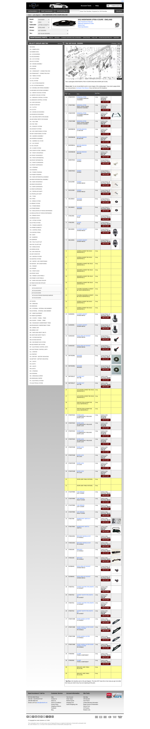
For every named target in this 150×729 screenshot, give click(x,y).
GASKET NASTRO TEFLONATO (85, 587)
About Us (53, 700)
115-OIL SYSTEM (34, 80)
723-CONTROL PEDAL (35, 232)
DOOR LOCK (80, 415)
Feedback (53, 708)
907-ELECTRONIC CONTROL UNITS (38, 349)
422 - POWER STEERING (36, 172)
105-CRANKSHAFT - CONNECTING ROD (40, 73)
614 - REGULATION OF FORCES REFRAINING (41, 210)
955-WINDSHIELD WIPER (36, 378)
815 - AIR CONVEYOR (35, 251)
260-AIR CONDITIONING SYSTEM (38, 133)
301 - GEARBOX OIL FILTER (36, 140)
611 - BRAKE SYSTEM (35, 201)
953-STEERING (33, 373)
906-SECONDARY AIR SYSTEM (37, 344)
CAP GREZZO (80, 492)
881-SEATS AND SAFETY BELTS (38, 335)
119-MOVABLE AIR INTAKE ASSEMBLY (39, 90)
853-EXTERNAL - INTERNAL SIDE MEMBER (40, 310)
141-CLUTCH (33, 109)
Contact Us (54, 699)
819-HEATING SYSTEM (35, 258)
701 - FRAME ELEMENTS (36, 225)
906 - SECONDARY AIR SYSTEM (38, 342)
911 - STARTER (33, 351)
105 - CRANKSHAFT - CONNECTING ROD (40, 71)
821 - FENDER (33, 266)
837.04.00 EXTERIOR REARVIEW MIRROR (42, 295)
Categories (33, 11)
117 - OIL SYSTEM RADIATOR (37, 83)
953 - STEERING (34, 371)
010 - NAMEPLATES (34, 49)
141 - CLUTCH (33, 107)
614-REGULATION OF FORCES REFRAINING (41, 213)
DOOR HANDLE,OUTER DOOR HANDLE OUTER (85, 627)
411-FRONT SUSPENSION (36, 164)
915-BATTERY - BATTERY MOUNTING (39, 359)
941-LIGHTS (33, 363)
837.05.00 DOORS (36, 297)
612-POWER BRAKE (35, 208)
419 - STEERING (34, 167)
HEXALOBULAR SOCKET (83, 336)
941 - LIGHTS (33, 361)
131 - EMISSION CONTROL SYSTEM (39, 97)
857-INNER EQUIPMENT (36, 315)
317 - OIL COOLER (34, 143)
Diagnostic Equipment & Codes (86, 23)
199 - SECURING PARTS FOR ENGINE (39, 116)
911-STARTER (33, 354)
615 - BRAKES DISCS (35, 215)
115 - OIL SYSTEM (34, 78)
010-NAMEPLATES (34, 51)
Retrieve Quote (70, 700)
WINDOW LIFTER (81, 97)
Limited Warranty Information (90, 702)
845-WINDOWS (33, 306)
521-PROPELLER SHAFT (36, 193)
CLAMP (79, 653)
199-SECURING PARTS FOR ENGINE (39, 119)
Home (29, 15)
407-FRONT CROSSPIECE (36, 155)
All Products (86, 708)
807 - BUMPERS (34, 237)
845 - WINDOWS (34, 303)
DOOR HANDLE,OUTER (83, 619)
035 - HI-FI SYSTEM (34, 59)
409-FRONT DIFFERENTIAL (36, 160)
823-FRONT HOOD (34, 273)
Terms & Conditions (56, 702)
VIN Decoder (86, 699)
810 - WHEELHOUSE (35, 246)
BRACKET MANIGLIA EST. (84, 536)
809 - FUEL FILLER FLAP (36, 242)
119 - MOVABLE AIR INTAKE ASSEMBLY (39, 87)
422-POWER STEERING (35, 174)
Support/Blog (62, 11)
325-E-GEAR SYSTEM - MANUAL (38, 150)
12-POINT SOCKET (82, 229)
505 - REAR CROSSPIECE (36, 181)
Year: (31, 22)
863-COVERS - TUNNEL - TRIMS (37, 320)
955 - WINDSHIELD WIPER (36, 375)
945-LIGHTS (33, 368)
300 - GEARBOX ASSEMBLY (36, 136)
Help (97, 6)
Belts (51, 37)
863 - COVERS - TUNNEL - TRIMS (38, 318)
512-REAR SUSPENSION (36, 189)
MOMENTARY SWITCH (83, 526)
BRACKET (79, 549)
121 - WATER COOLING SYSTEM (38, 92)
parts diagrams (36, 15)
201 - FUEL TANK (34, 121)
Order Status (69, 699)
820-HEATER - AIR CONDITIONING (38, 263)
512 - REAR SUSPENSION (36, 186)
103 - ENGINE (33, 66)
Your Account (69, 697)
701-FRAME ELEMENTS (35, 227)
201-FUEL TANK (33, 124)
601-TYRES (32, 198)
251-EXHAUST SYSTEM (35, 128)
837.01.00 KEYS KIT (37, 288)
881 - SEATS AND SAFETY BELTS (38, 332)
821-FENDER (33, 268)
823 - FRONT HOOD (34, 270)
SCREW (79, 160)
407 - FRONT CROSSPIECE (36, 152)
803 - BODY (32, 234)
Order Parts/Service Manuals (85, 21)
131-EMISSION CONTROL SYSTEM (38, 99)
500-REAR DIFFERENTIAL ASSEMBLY (39, 179)
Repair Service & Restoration (90, 704)
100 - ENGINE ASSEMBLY (36, 63)
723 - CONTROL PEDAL (35, 229)
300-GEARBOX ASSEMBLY (36, 138)
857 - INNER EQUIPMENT (36, 313)
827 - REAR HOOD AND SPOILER (38, 280)
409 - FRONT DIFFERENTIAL (37, 157)
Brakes (57, 37)
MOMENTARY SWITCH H (83, 518)
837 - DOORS (33, 285)
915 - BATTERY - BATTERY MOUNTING (39, 356)
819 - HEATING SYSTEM (36, 256)
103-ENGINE (33, 68)
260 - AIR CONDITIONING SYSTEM (38, 131)
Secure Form (86, 706)
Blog (52, 710)
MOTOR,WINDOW (81, 129)
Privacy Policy (54, 704)
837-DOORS (33, 301)
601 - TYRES (33, 196)
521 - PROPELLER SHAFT (36, 191)
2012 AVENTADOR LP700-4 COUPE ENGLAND (55, 15)
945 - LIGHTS (33, 366)
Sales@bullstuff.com (42, 702)
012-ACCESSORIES (34, 56)
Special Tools (81, 25)
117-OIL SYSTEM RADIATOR (37, 85)
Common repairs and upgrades (71, 37)
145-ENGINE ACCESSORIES (37, 114)
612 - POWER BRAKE (35, 205)
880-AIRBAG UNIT (34, 330)
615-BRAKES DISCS (35, 218)
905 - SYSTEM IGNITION (36, 337)
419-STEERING (33, 169)
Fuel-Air (94, 37)
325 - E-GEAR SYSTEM (35, 148)
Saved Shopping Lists (71, 704)
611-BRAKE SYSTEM (35, 203)
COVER (79, 216)
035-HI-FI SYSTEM (34, 61)
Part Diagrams (47, 11)
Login (122, 1)
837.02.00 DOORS (36, 290)
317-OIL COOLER (34, 145)
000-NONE (32, 47)
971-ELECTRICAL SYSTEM (36, 383)
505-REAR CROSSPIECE (36, 184)
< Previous (113, 43)
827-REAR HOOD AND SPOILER (37, 283)
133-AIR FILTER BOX (35, 104)
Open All (60, 43)
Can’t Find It (86, 700)
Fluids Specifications (83, 27)
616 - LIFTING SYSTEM (35, 220)
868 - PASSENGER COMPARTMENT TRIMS (40, 322)
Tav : (31, 33)
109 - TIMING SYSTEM (35, 75)
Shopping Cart (70, 702)
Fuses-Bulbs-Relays (105, 37)
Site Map (85, 697)
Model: (31, 19)
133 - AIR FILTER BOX (35, 102)
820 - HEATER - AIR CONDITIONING (38, 261)
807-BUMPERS (33, 239)
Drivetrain (86, 37)
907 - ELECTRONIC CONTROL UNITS (39, 346)
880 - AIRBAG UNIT (34, 327)
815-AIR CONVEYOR (35, 254)
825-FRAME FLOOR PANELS (37, 278)
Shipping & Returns (56, 706)
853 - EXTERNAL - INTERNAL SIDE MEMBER (41, 308)
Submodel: (32, 24)
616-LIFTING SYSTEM (35, 222)
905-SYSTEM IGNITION (35, 339)
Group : (32, 30)
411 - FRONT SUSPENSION (36, 162)
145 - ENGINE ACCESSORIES (37, 112)
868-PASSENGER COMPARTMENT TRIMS (40, 325)
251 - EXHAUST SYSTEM (36, 126)
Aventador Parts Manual (82, 88)
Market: (31, 27)
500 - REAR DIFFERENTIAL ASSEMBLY (39, 177)
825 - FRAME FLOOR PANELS (37, 275)
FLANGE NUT (80, 376)
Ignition (116, 37)
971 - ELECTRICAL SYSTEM (36, 380)
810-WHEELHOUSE (34, 249)
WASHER (79, 199)
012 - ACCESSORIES (35, 54)
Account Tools (86, 6)
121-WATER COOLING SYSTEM (37, 95)
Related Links (86, 710)
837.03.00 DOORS (36, 292)
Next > (119, 43)
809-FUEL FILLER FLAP (35, 244)
